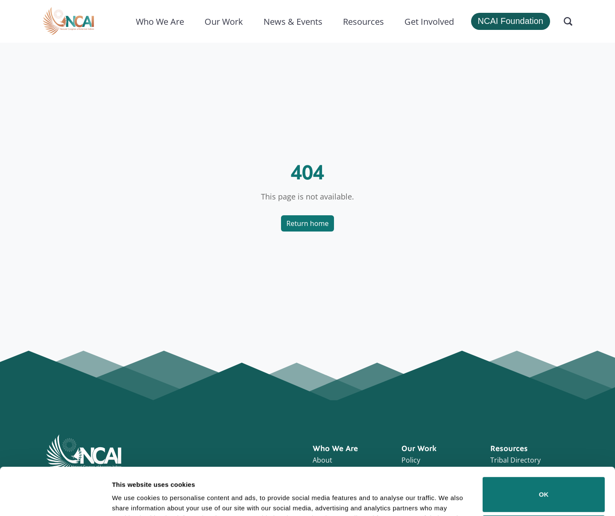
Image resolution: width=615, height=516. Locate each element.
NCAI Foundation (510, 21)
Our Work (224, 21)
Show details (132, 497)
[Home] (68, 21)
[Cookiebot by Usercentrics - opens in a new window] (55, 499)
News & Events (293, 21)
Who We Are (160, 21)
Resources (363, 21)
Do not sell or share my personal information (544, 488)
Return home (308, 223)
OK (544, 450)
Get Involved (429, 21)
